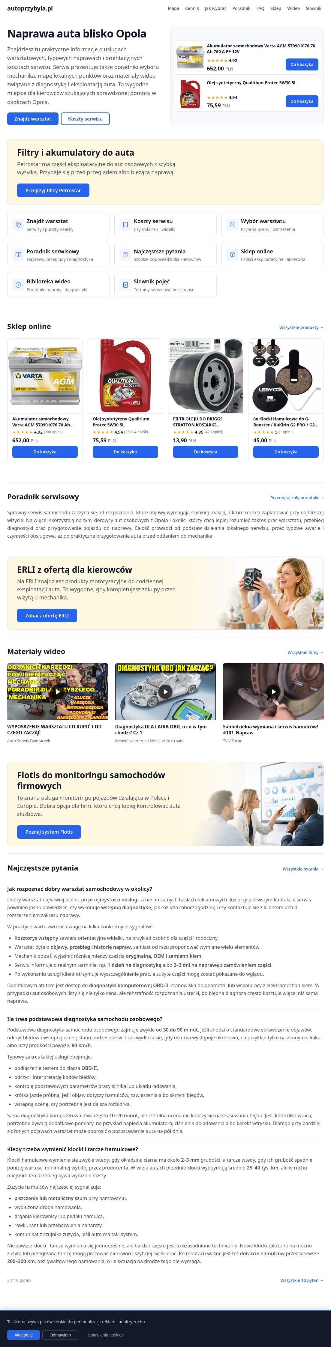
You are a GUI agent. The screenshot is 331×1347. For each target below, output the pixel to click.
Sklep (275, 8)
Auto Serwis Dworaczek (28, 740)
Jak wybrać (215, 8)
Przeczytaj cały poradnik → (297, 497)
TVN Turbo (232, 740)
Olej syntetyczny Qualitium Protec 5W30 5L (251, 82)
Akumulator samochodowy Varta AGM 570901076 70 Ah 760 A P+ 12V (41, 424)
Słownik (313, 8)
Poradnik (241, 8)
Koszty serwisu (85, 118)
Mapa (173, 8)
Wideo (293, 8)
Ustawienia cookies (106, 1335)
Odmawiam (60, 1335)
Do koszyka (302, 64)
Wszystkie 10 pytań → (302, 1280)
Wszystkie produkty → (301, 327)
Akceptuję (23, 1335)
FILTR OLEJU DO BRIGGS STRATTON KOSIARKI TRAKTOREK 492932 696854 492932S (201, 427)
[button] (57, 691)
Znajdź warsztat (32, 118)
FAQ (260, 8)
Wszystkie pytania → (303, 869)
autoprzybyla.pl (30, 8)
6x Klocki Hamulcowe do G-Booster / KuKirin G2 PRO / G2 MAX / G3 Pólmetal (284, 424)
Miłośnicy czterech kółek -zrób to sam (149, 740)
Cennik (192, 8)
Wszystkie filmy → (306, 652)
